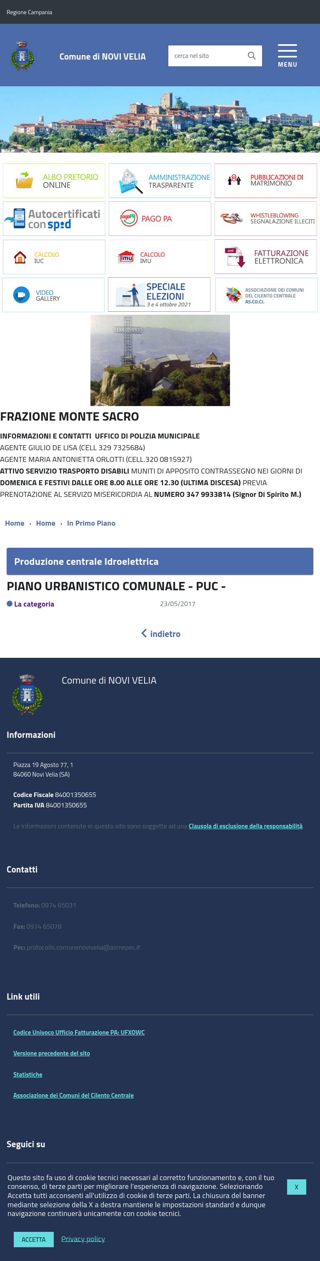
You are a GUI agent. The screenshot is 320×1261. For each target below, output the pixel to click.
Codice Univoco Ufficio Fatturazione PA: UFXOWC (79, 1032)
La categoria (34, 603)
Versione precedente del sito (51, 1053)
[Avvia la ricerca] (251, 55)
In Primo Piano (91, 523)
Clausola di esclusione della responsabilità (245, 826)
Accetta (34, 1239)
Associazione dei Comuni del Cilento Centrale (73, 1095)
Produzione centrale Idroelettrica (86, 561)
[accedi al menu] (288, 54)
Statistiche (27, 1074)
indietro (160, 633)
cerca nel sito (192, 55)
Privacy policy (83, 1238)
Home (15, 523)
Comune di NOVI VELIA (103, 56)
